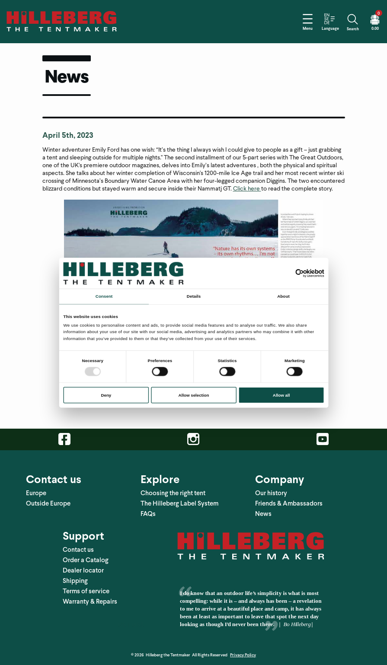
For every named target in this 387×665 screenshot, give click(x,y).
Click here (247, 189)
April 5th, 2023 (67, 135)
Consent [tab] (103, 296)
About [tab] (283, 296)
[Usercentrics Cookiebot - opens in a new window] (299, 273)
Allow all (281, 394)
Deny (106, 394)
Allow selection (193, 394)
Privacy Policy (243, 655)
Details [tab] (193, 296)
